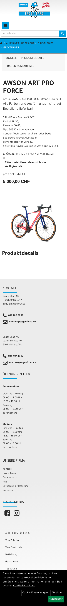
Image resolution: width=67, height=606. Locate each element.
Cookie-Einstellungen (35, 593)
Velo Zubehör (12, 540)
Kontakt (7, 469)
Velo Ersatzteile (13, 547)
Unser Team (9, 473)
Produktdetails (32, 58)
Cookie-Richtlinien (24, 586)
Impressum (9, 490)
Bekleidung (11, 554)
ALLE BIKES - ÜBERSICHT (20, 43)
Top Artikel (11, 569)
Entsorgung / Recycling (16, 486)
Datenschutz (10, 477)
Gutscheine (11, 562)
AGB (5, 482)
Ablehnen (57, 593)
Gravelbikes (45, 43)
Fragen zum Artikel (20, 66)
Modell (11, 58)
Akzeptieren (56, 599)
